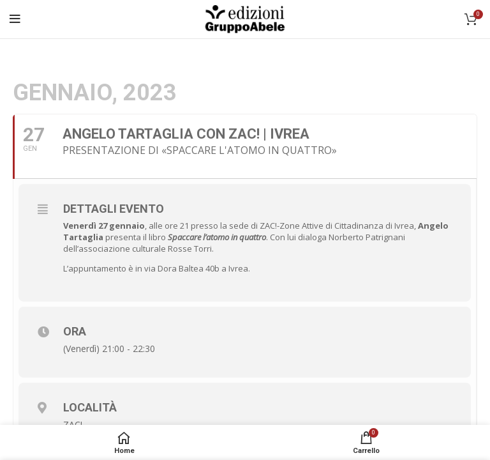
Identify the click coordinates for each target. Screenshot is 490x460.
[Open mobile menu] (15, 19)
